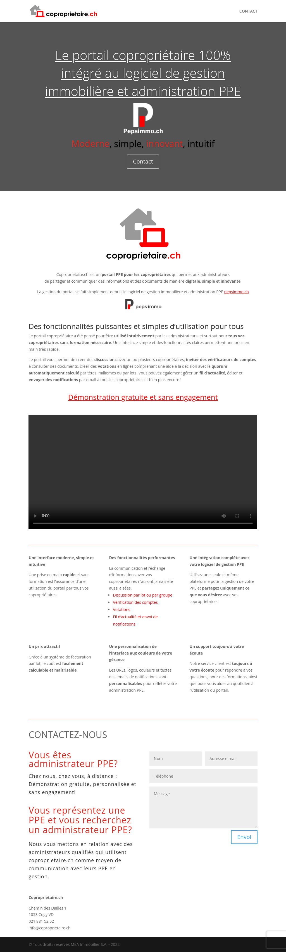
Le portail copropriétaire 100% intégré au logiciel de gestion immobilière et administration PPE (143, 73)
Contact (143, 161)
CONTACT (248, 11)
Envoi (244, 837)
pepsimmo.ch (236, 291)
